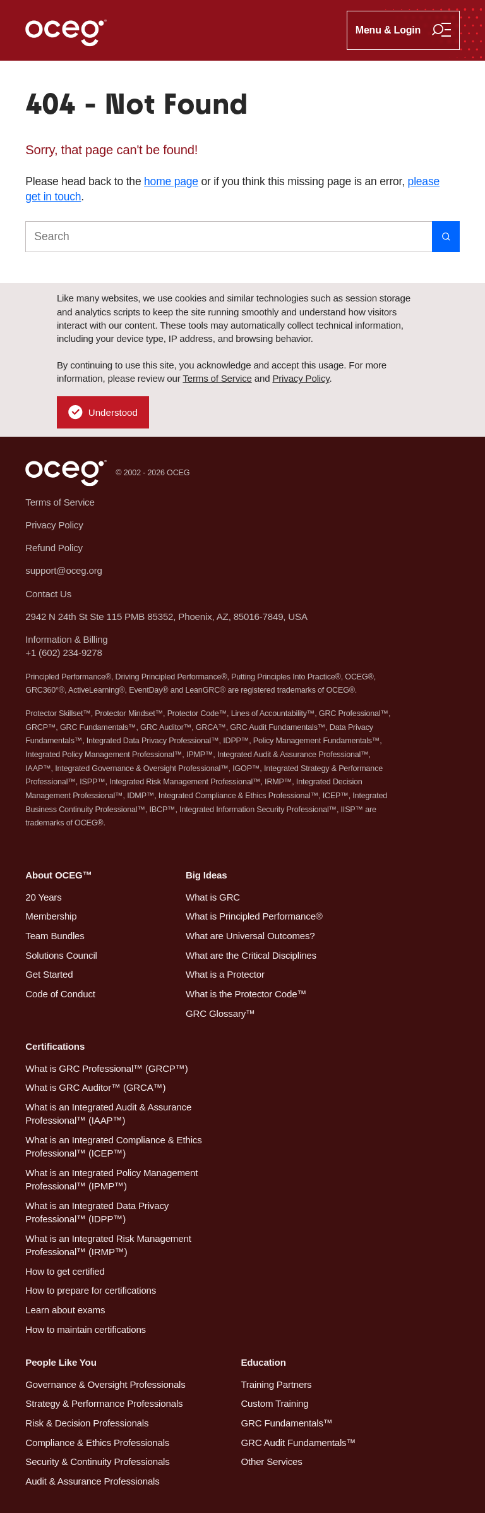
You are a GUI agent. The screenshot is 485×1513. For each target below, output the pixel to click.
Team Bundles (54, 935)
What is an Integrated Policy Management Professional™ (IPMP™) (111, 1179)
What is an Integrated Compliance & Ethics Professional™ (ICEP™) (113, 1146)
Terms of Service (217, 378)
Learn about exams (65, 1309)
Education (263, 1362)
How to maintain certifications (85, 1329)
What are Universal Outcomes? (250, 935)
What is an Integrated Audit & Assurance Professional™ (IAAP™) (108, 1114)
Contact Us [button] (48, 593)
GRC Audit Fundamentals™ (298, 1442)
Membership (50, 916)
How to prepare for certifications (90, 1290)
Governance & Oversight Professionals (105, 1384)
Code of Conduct (60, 993)
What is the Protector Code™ (246, 993)
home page (171, 181)
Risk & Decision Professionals (86, 1423)
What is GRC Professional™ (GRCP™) (106, 1068)
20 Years (43, 897)
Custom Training (274, 1403)
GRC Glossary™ (220, 1013)
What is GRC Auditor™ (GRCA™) (95, 1087)
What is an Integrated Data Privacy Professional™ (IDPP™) (97, 1212)
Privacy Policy (300, 378)
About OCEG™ (58, 875)
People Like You (60, 1362)
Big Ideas (206, 875)
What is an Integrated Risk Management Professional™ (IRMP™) (108, 1245)
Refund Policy (54, 547)
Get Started (49, 974)
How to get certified (64, 1271)
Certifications (55, 1046)
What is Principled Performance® (254, 916)
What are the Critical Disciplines (251, 955)
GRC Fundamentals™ (286, 1423)
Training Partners (276, 1384)
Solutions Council (61, 955)
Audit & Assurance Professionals (92, 1481)
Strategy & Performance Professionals (104, 1403)
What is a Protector (225, 974)
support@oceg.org (63, 570)
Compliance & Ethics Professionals (97, 1442)
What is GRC (213, 897)
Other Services (271, 1461)
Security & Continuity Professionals (97, 1461)
